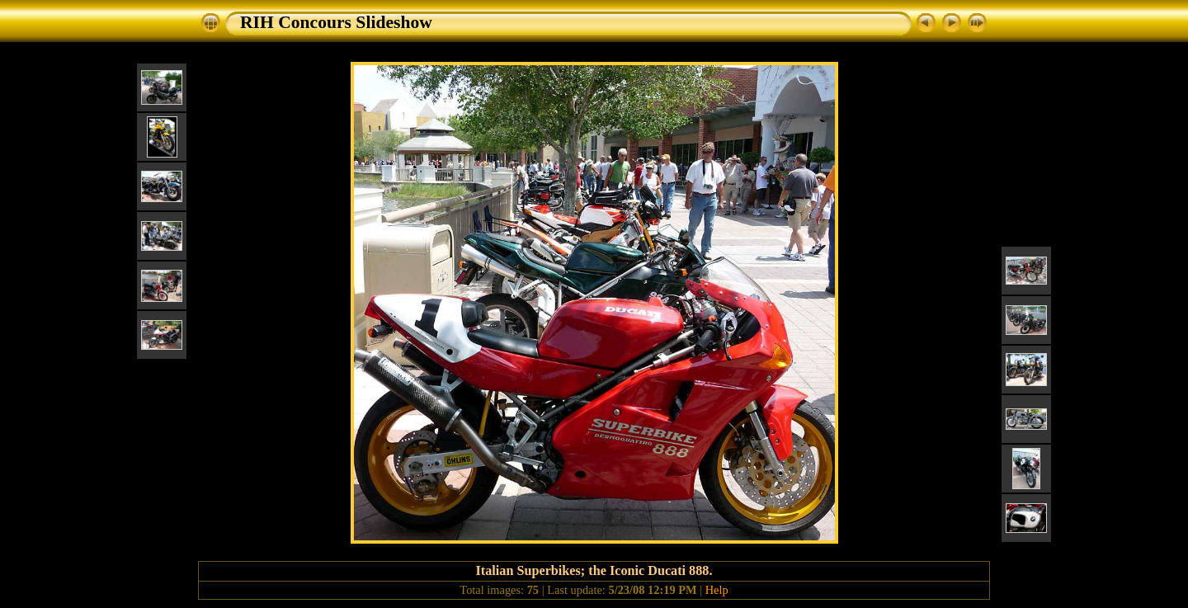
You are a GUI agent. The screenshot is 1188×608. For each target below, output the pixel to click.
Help (716, 589)
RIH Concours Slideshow (336, 22)
